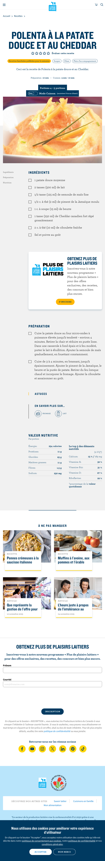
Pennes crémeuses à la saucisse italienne (23, 560)
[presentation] (52, 698)
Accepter (41, 852)
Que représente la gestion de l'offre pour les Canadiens (22, 609)
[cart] (96, 5)
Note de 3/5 (41, 53)
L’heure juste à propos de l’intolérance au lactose (73, 609)
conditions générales (52, 844)
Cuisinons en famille (83, 801)
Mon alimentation (52, 805)
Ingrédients (8, 172)
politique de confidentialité (57, 731)
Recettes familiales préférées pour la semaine (29, 61)
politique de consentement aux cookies (41, 840)
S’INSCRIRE (65, 302)
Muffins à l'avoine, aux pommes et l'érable (73, 560)
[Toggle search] (102, 5)
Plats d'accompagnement (85, 61)
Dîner (66, 61)
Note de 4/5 (44, 53)
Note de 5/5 (48, 53)
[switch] (52, 93)
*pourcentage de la (82, 485)
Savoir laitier (60, 801)
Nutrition (7, 182)
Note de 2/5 (37, 53)
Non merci (64, 852)
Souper (57, 61)
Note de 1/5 (33, 53)
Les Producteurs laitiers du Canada (52, 6)
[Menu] (4, 5)
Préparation (8, 177)
